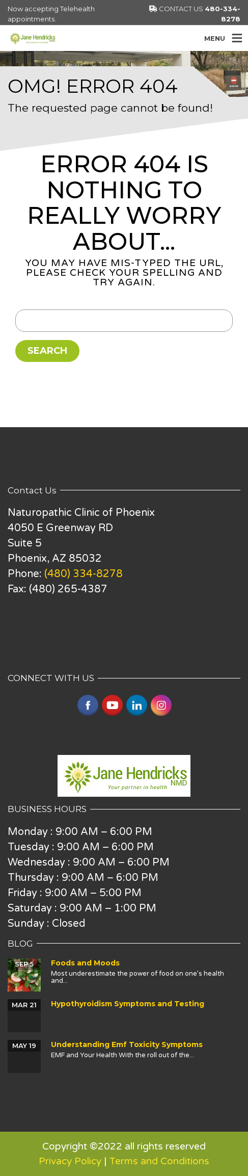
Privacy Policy (70, 1161)
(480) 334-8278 (83, 574)
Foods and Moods (85, 963)
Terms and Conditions (159, 1161)
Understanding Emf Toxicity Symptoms (127, 1044)
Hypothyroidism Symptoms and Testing (127, 1003)
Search (47, 350)
